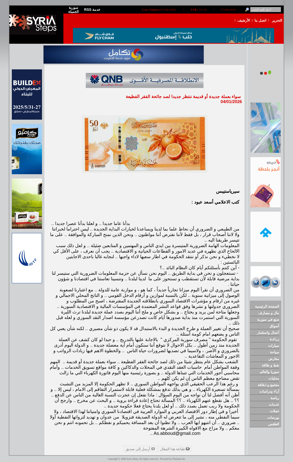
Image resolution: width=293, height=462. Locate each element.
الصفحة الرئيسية (267, 306)
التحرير (277, 20)
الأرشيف (243, 20)
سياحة (274, 352)
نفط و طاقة (270, 365)
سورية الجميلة (73, 10)
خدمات (274, 404)
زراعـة (274, 339)
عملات (274, 411)
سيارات (273, 346)
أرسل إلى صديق (140, 449)
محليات (273, 378)
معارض (273, 359)
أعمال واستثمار (268, 333)
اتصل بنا (260, 20)
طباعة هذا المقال (175, 449)
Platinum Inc (179, 458)
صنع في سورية (268, 319)
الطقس (273, 424)
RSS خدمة (92, 10)
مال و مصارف (268, 313)
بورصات (273, 417)
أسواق (274, 326)
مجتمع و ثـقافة (268, 385)
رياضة (274, 398)
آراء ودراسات (269, 391)
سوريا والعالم (269, 372)
